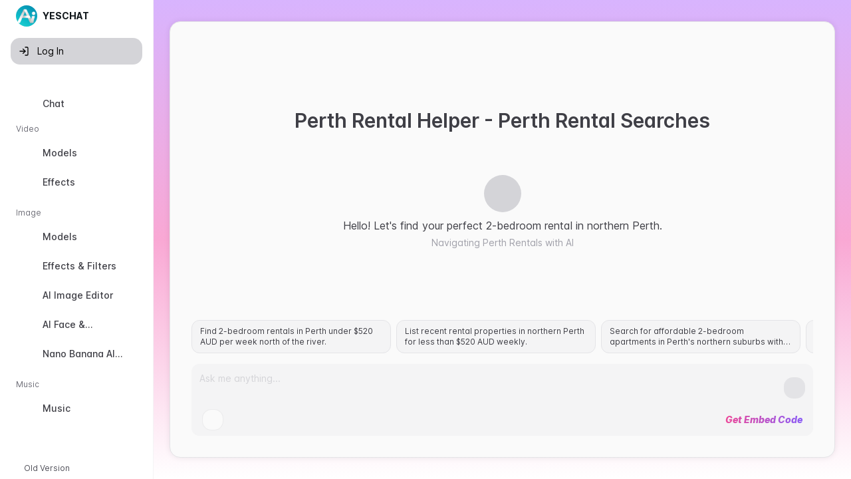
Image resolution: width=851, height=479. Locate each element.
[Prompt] (491, 384)
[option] (76, 103)
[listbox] (76, 258)
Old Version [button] (47, 468)
